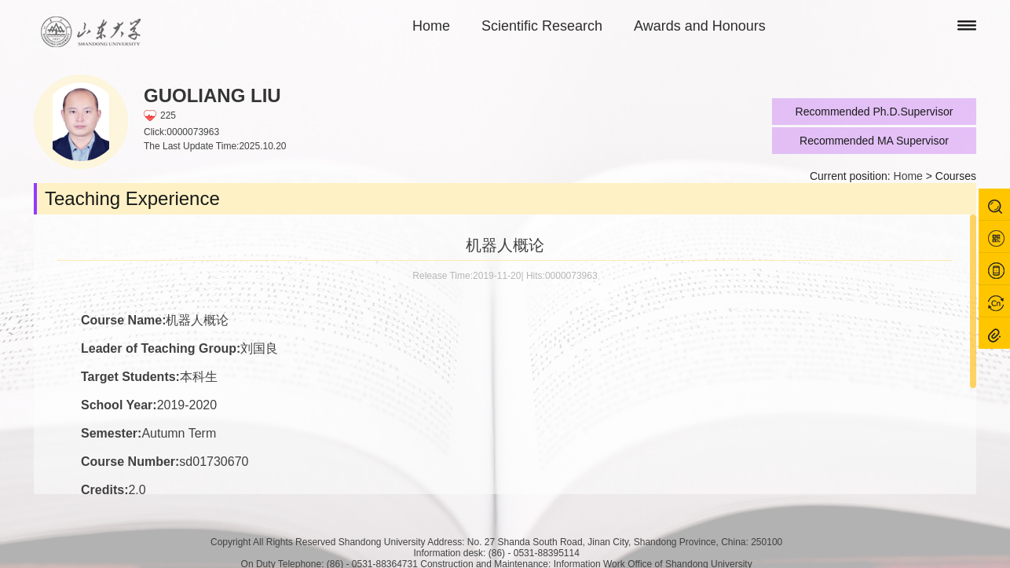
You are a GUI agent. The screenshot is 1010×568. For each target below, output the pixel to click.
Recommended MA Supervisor (874, 140)
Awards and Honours (700, 26)
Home (431, 26)
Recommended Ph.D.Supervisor (874, 111)
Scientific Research (541, 26)
